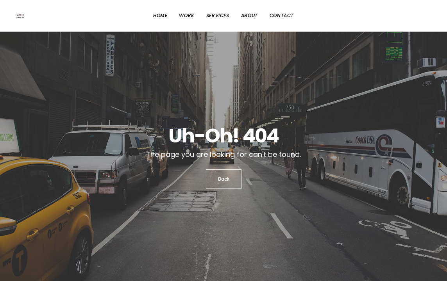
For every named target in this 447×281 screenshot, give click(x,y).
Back (223, 179)
